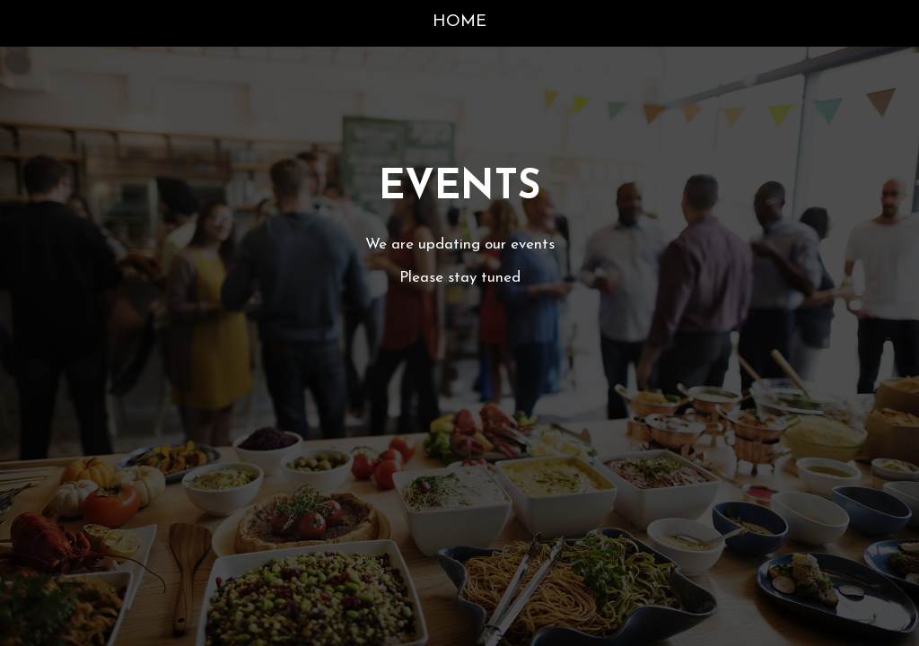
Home (459, 22)
